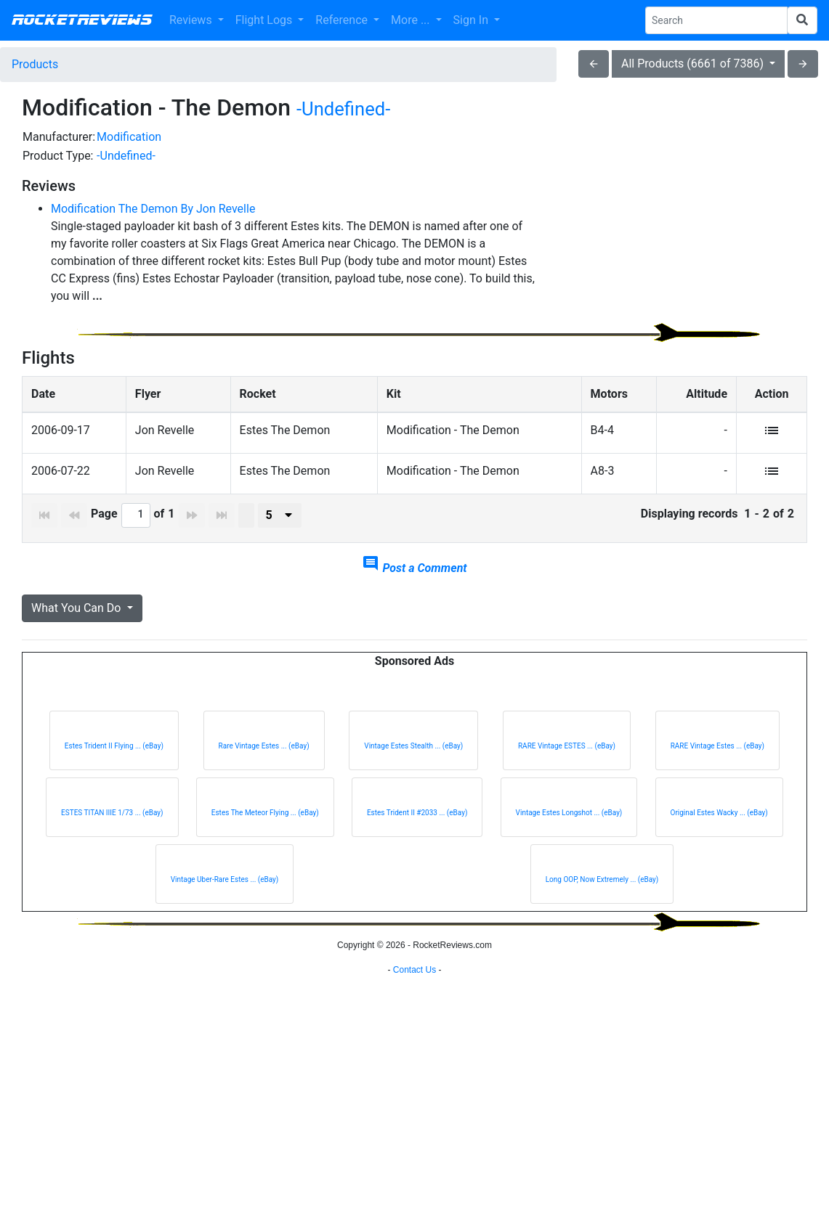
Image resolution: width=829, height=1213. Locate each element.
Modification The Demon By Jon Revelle (153, 209)
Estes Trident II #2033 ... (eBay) (417, 827)
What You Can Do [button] (77, 622)
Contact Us (414, 1195)
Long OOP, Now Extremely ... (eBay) (602, 894)
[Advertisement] (683, 229)
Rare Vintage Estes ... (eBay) (264, 760)
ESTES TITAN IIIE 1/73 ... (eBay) (112, 827)
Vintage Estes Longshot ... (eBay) (569, 827)
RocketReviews (82, 20)
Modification (129, 137)
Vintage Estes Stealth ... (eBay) (413, 760)
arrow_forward (803, 64)
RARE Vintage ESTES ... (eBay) (566, 760)
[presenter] (280, 530)
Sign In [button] (472, 20)
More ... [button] (411, 20)
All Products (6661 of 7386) (694, 63)
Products (35, 64)
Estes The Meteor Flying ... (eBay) (265, 827)
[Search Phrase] (716, 20)
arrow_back (593, 64)
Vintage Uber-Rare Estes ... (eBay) (225, 894)
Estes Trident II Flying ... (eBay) (114, 760)
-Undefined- (343, 109)
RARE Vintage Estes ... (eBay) (717, 760)
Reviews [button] (192, 20)
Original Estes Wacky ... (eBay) (719, 827)
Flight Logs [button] (265, 20)
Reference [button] (343, 20)
